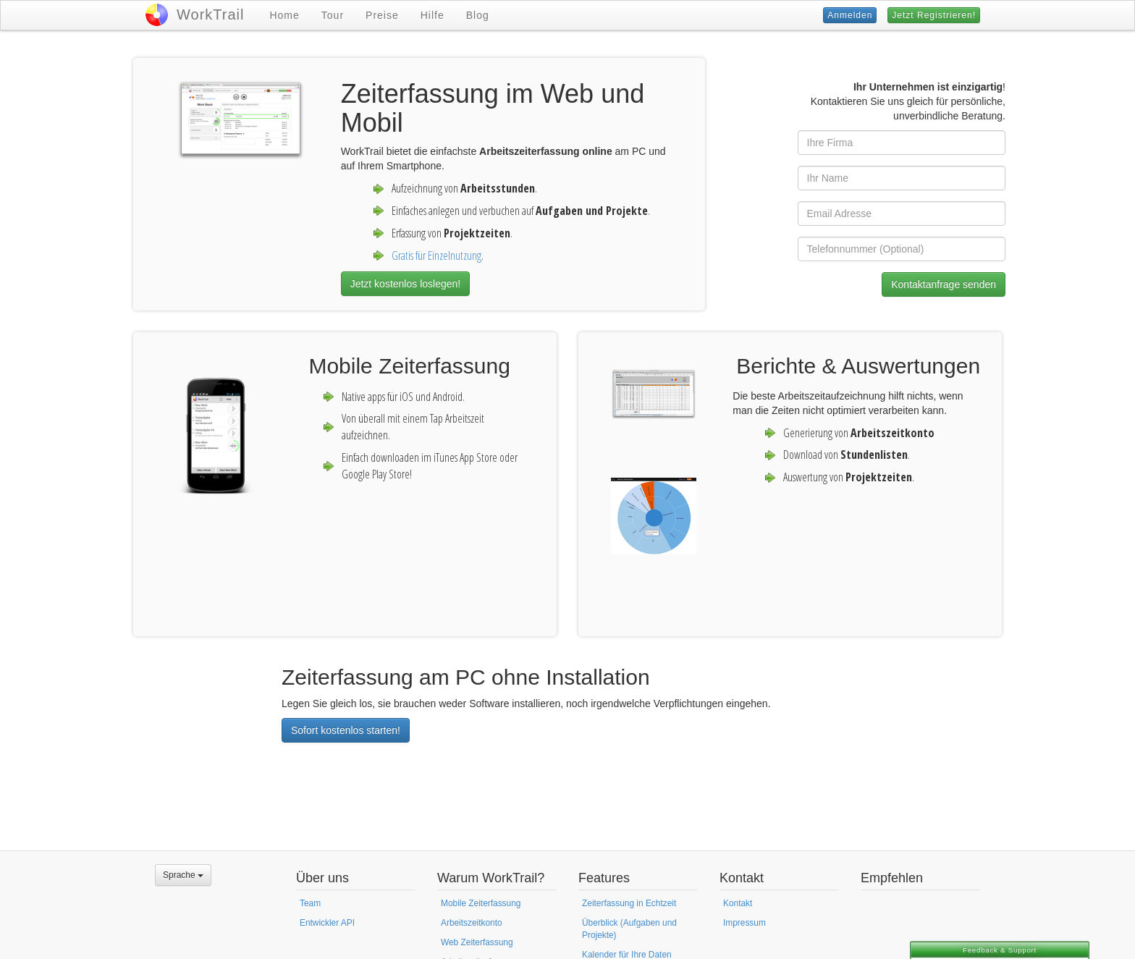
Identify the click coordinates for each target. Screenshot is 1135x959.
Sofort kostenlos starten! (345, 730)
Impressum (744, 923)
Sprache (183, 875)
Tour (332, 15)
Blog (477, 15)
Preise (382, 15)
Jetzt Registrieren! (934, 15)
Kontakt (737, 903)
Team (310, 903)
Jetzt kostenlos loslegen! (405, 284)
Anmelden (849, 15)
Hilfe (432, 15)
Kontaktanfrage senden (943, 284)
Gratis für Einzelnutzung (436, 255)
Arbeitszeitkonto (471, 923)
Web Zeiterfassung (477, 942)
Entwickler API (327, 923)
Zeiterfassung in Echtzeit (629, 903)
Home (284, 15)
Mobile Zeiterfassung (480, 903)
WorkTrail (210, 14)
